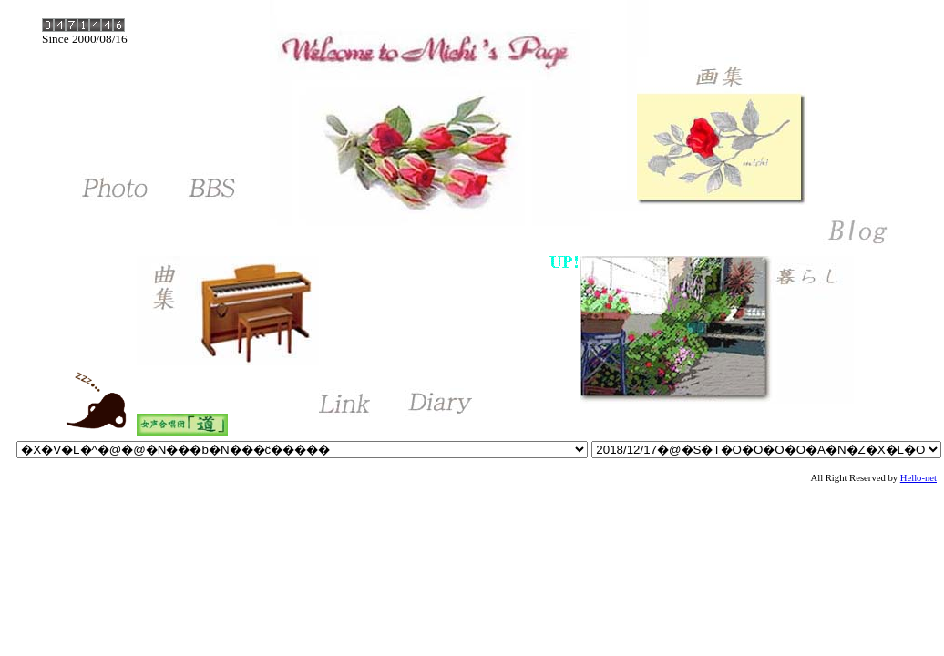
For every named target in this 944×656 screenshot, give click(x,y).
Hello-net (918, 478)
